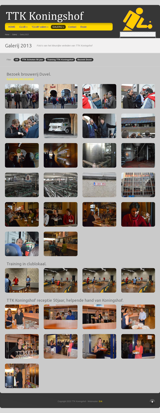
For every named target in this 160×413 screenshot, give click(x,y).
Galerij (14, 34)
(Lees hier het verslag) (20, 78)
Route (83, 27)
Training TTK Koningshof (60, 60)
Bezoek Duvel (85, 60)
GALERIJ (58, 27)
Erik (100, 401)
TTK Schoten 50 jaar (32, 60)
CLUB (23, 27)
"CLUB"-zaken (40, 27)
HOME (11, 27)
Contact (72, 27)
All (16, 60)
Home (7, 34)
